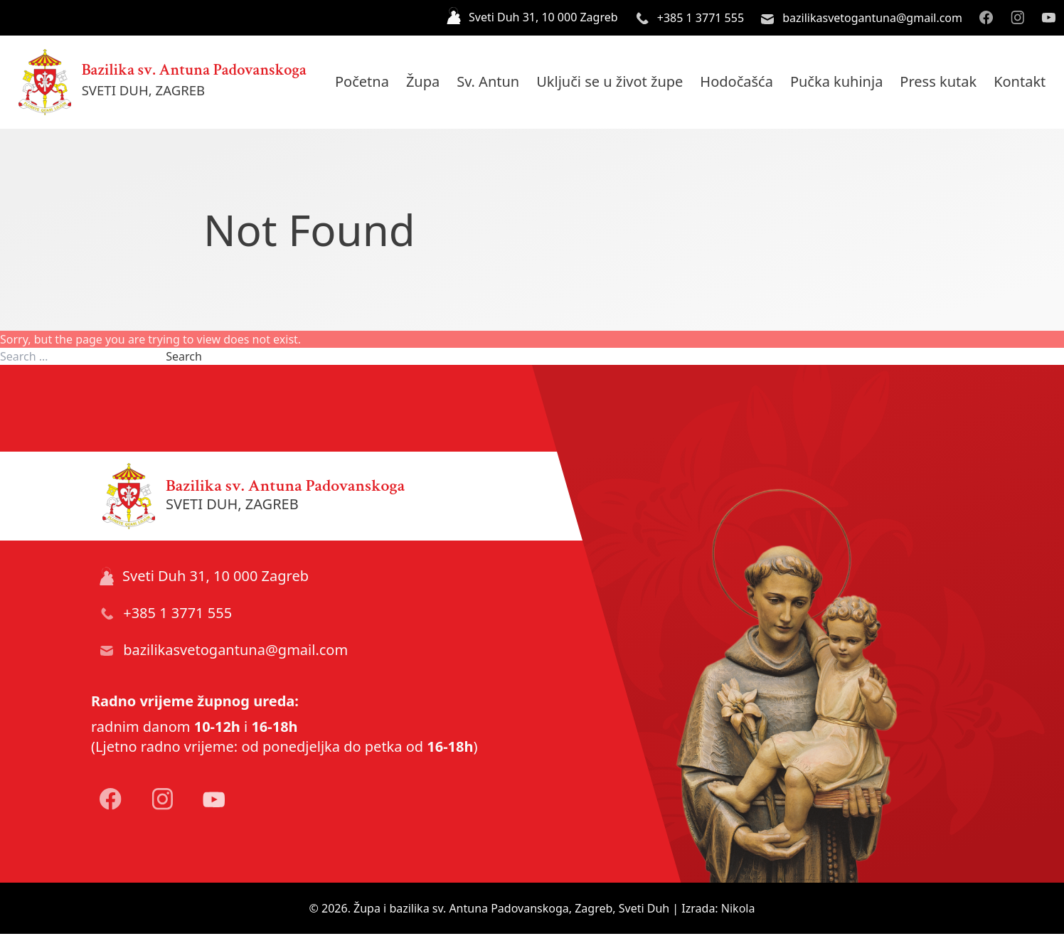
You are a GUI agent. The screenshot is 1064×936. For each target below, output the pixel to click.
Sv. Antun (495, 82)
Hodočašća (743, 82)
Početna (369, 82)
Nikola (738, 910)
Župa (430, 82)
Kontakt (1027, 82)
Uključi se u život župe (616, 82)
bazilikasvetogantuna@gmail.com (861, 18)
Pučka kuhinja (843, 82)
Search (184, 358)
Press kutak (945, 82)
